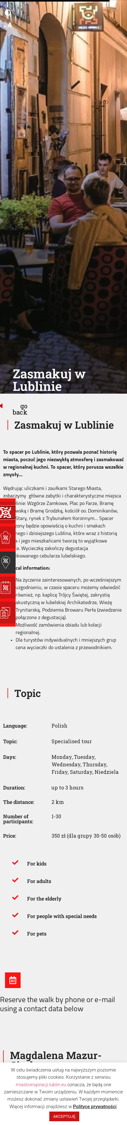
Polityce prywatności (94, 1106)
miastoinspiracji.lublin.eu (41, 1084)
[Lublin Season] (8, 587)
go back (20, 409)
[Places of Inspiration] (8, 537)
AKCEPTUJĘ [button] (64, 1116)
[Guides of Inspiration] (8, 562)
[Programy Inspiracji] (8, 512)
